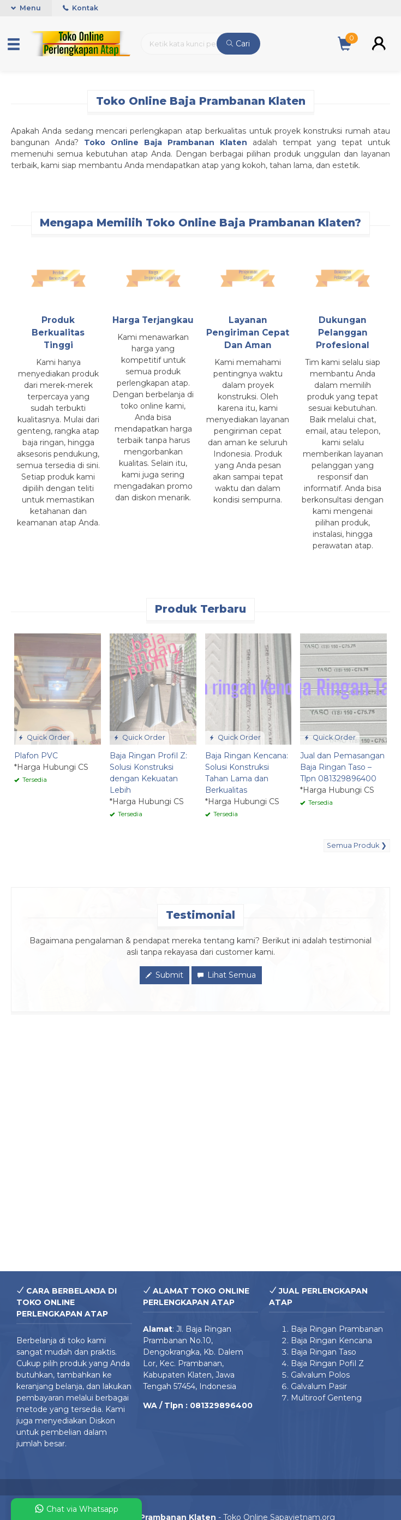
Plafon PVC (36, 756)
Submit (164, 975)
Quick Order (44, 737)
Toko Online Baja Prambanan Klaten (165, 142)
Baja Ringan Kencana (331, 1340)
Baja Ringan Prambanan (337, 1329)
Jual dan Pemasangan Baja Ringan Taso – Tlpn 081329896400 (342, 767)
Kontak (80, 8)
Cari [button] (238, 44)
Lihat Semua (226, 975)
